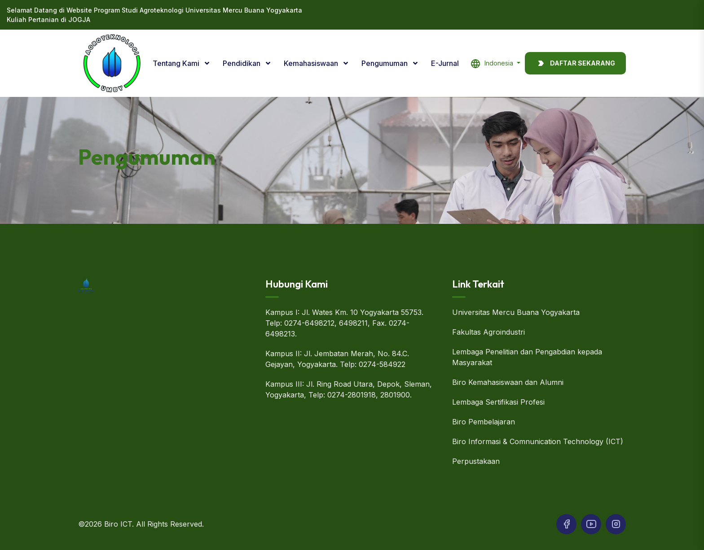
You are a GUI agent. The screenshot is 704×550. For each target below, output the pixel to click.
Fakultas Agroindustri (488, 331)
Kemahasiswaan (312, 63)
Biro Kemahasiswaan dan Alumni (507, 382)
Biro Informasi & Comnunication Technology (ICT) (537, 441)
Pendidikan (242, 63)
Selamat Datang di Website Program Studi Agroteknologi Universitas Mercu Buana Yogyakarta (154, 10)
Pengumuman (385, 63)
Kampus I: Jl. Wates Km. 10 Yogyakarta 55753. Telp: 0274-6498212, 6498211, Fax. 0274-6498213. (344, 323)
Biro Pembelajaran (483, 421)
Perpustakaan (476, 461)
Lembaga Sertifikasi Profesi (498, 401)
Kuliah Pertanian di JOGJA (48, 19)
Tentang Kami (177, 63)
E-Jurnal (445, 63)
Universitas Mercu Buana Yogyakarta (516, 312)
